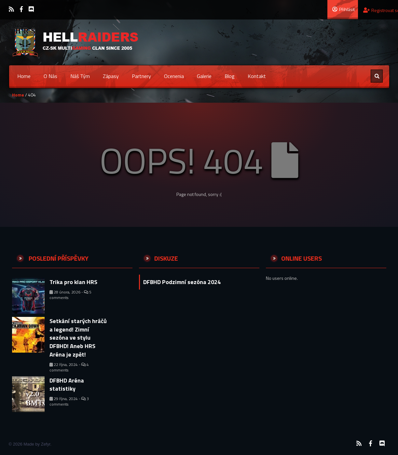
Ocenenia (174, 76)
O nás (50, 76)
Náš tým (80, 76)
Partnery (141, 76)
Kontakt (257, 76)
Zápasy (111, 76)
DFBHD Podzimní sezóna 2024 (182, 282)
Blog (230, 76)
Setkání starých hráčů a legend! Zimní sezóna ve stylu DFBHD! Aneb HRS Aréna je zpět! (78, 338)
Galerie (204, 76)
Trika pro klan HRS (73, 282)
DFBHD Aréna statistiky (66, 384)
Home (24, 76)
